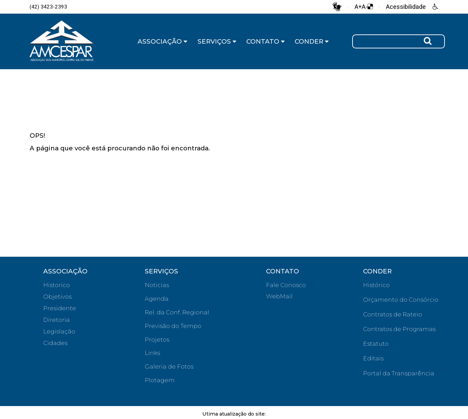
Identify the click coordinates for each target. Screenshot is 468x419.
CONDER (312, 41)
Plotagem (160, 380)
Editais (373, 358)
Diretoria (56, 319)
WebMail (279, 296)
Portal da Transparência (398, 373)
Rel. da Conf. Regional (177, 312)
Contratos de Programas (399, 328)
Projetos (157, 339)
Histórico (376, 284)
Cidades (55, 342)
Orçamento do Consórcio (400, 299)
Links (152, 352)
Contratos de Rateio (392, 314)
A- (365, 7)
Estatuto (376, 343)
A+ (358, 7)
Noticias (157, 284)
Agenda (157, 298)
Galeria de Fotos (169, 366)
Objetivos (57, 296)
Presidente (59, 308)
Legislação (59, 331)
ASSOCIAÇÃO (162, 41)
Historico (56, 284)
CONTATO (265, 41)
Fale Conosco (286, 284)
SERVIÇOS (217, 41)
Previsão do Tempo (173, 325)
